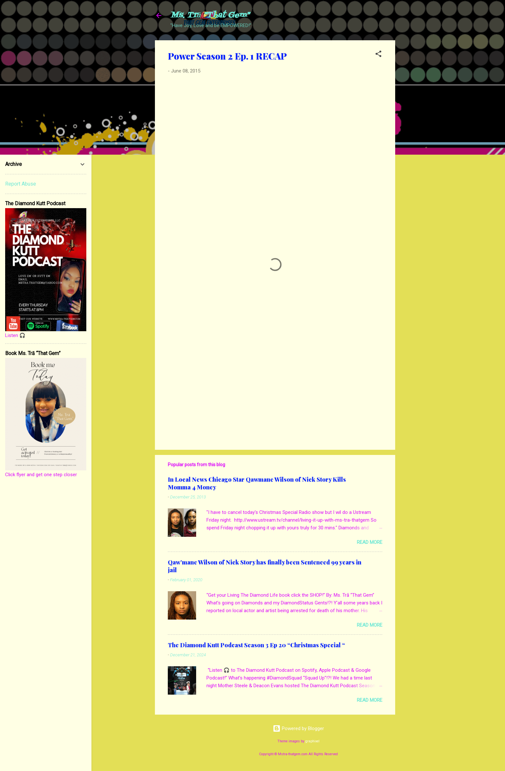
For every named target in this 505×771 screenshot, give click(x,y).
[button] (378, 55)
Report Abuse (20, 184)
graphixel (312, 741)
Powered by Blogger (298, 728)
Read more (369, 542)
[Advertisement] (421, 137)
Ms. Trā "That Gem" (209, 15)
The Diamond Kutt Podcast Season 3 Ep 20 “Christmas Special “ (256, 645)
